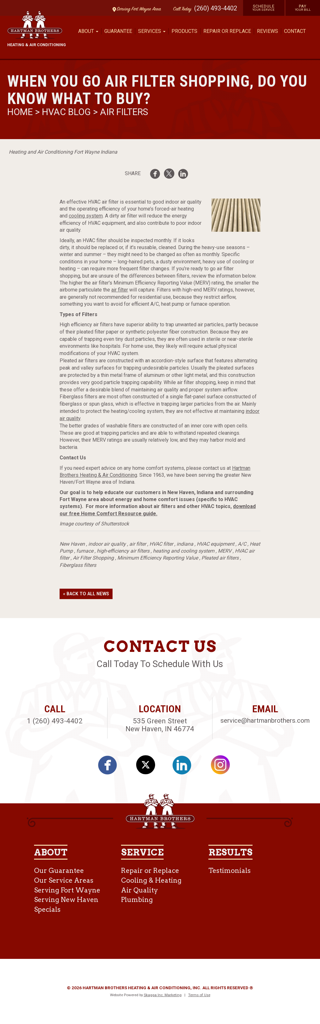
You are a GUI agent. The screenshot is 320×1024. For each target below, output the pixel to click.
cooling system (86, 216)
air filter (119, 290)
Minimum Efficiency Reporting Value (157, 558)
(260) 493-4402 (215, 8)
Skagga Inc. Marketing (163, 995)
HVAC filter (161, 544)
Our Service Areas (63, 880)
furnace (84, 551)
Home (21, 112)
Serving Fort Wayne (67, 890)
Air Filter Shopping (93, 558)
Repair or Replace (227, 31)
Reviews (267, 31)
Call (180, 9)
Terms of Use (199, 995)
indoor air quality (107, 544)
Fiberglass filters (78, 565)
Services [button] (152, 31)
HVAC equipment (215, 544)
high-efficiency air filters (123, 551)
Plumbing (137, 900)
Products (184, 31)
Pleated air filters (220, 558)
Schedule (264, 7)
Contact (295, 31)
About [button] (88, 31)
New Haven (72, 544)
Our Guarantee (59, 870)
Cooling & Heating (151, 880)
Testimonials (229, 870)
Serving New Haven (66, 900)
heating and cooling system (183, 551)
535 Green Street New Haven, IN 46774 (159, 725)
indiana (185, 544)
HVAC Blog (66, 112)
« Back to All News (86, 594)
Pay (303, 7)
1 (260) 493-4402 (55, 721)
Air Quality (139, 890)
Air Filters (124, 112)
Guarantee (118, 31)
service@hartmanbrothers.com (265, 720)
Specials (47, 909)
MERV (224, 551)
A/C (242, 544)
